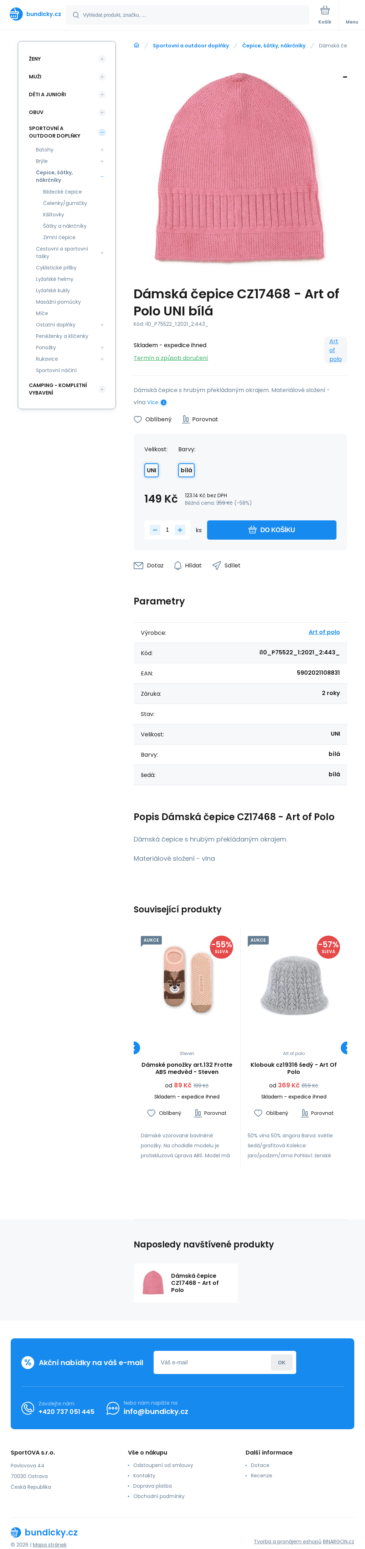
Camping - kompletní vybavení (58, 389)
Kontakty (144, 1475)
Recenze (261, 1475)
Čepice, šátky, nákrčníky (273, 45)
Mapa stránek (50, 1544)
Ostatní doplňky (56, 324)
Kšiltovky (53, 214)
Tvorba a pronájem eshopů (288, 1541)
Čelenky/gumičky (65, 203)
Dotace (260, 1465)
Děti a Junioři (47, 94)
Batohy (44, 149)
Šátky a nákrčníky (65, 226)
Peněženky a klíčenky (62, 336)
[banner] (33, 14)
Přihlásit (282, 1362)
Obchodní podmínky (159, 1496)
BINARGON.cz (338, 1541)
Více (152, 402)
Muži (35, 76)
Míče (42, 313)
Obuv (36, 112)
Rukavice (47, 358)
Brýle (42, 161)
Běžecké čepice (62, 191)
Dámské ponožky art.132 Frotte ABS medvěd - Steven (187, 1068)
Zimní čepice (59, 237)
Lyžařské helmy (54, 279)
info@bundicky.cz (156, 1411)
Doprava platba (152, 1485)
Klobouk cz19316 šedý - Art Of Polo (294, 1068)
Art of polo (335, 350)
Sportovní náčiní (56, 370)
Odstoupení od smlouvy (163, 1465)
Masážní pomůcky (58, 301)
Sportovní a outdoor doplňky (191, 45)
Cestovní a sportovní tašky (62, 252)
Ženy (35, 58)
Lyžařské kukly (53, 290)
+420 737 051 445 (66, 1411)
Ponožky (46, 347)
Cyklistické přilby (56, 267)
